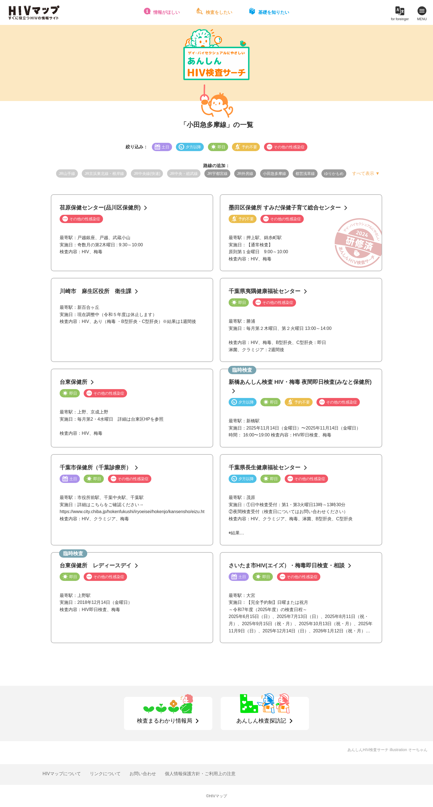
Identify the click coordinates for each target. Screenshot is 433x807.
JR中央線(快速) (147, 173)
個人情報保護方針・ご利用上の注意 (200, 773)
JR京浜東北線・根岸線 (104, 173)
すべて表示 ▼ (366, 173)
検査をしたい (219, 12)
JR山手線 (67, 173)
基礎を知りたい (273, 12)
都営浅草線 (305, 173)
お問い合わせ (143, 773)
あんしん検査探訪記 (261, 721)
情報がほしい (166, 12)
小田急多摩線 (274, 173)
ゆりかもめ (334, 173)
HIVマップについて (62, 773)
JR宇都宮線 (217, 173)
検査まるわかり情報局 (164, 721)
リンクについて (105, 773)
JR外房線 (245, 173)
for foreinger (400, 19)
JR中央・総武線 (184, 173)
